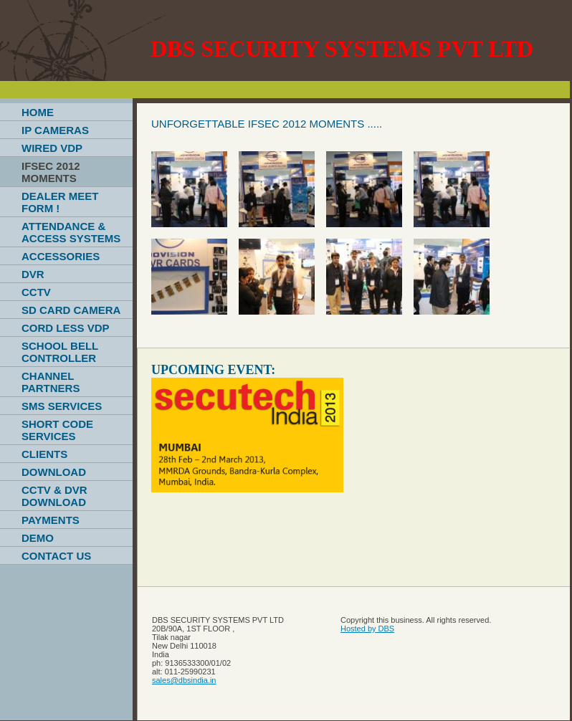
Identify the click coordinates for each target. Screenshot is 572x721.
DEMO (38, 538)
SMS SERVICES (62, 406)
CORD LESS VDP (66, 328)
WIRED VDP (52, 148)
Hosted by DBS (367, 628)
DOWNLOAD (54, 472)
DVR (33, 274)
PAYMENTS (51, 520)
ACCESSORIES (61, 256)
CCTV (36, 292)
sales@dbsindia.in (184, 680)
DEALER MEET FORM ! (60, 202)
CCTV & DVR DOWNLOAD (54, 496)
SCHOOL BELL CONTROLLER (60, 352)
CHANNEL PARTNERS (51, 382)
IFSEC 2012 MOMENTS (51, 172)
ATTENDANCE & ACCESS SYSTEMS (71, 232)
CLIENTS (44, 454)
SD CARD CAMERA (71, 310)
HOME (38, 112)
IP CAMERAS (55, 130)
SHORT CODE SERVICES (57, 430)
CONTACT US (56, 556)
